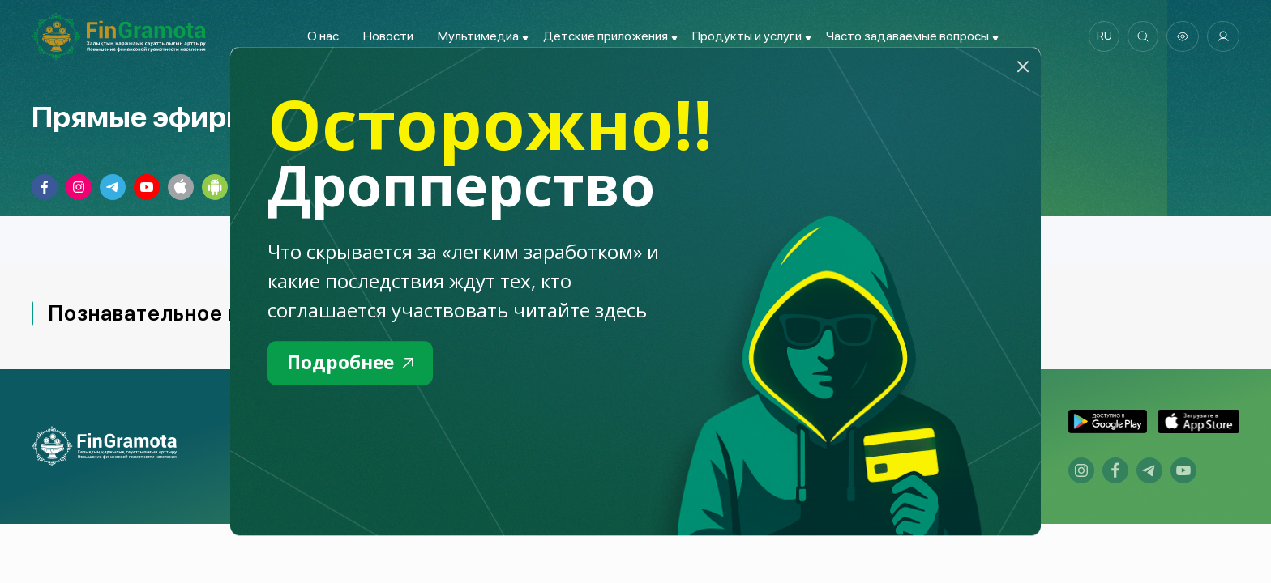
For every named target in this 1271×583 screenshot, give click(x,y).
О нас (320, 36)
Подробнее (353, 363)
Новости (386, 36)
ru (1102, 36)
